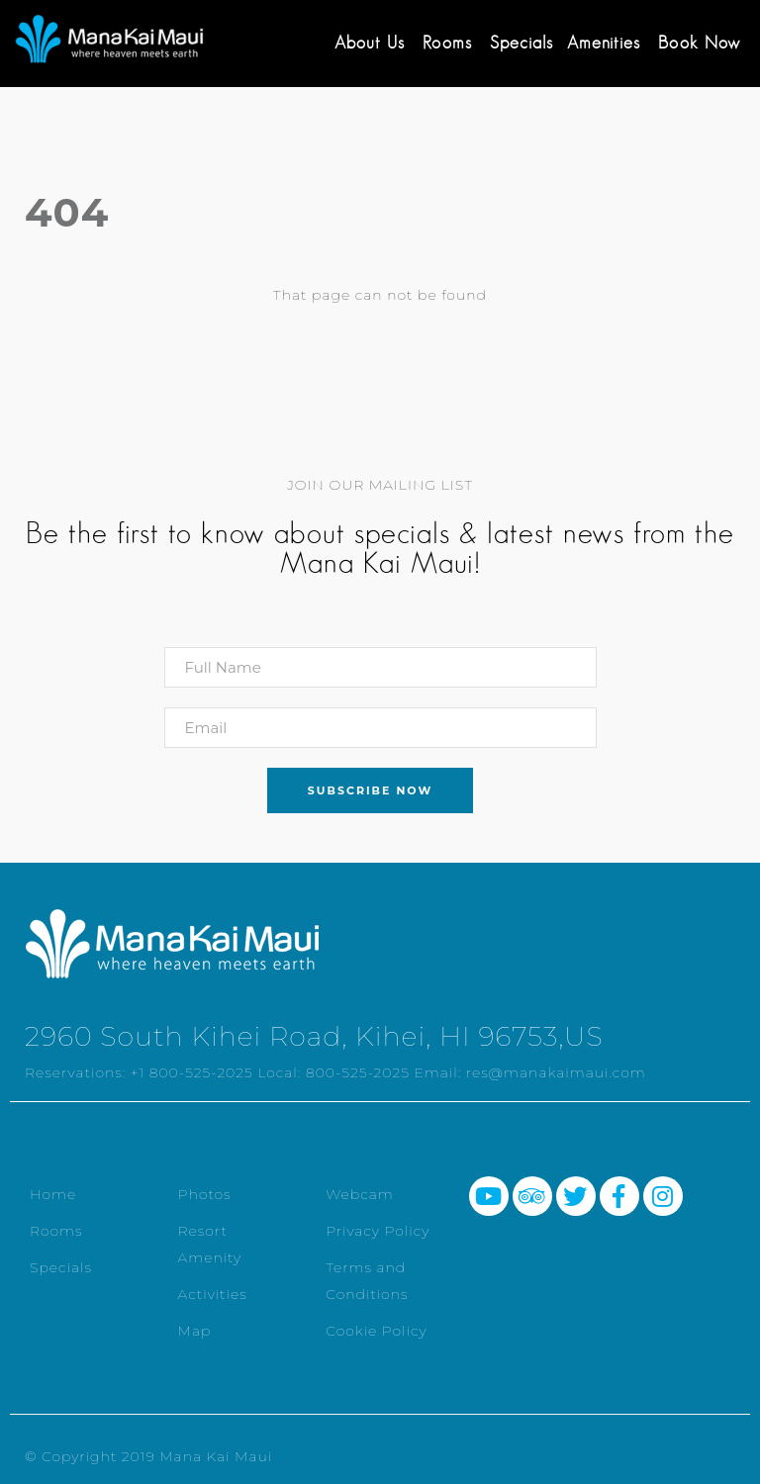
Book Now (699, 42)
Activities (212, 1294)
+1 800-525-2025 (192, 1072)
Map (195, 1331)
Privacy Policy (377, 1231)
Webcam (360, 1194)
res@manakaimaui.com (556, 1072)
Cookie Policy (377, 1331)
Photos (205, 1194)
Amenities (603, 42)
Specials (521, 42)
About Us (369, 42)
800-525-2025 (358, 1072)
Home (53, 1194)
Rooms (447, 42)
